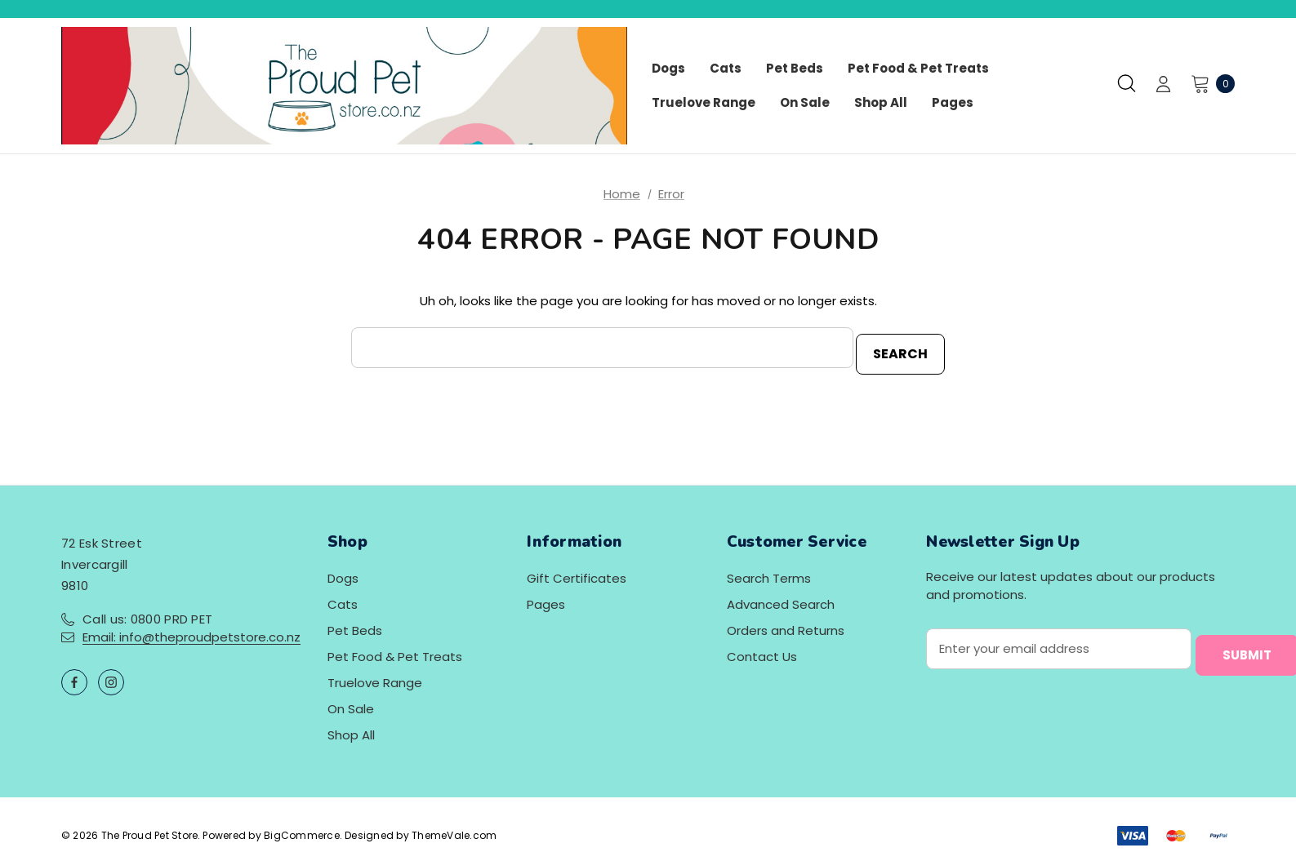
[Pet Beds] (794, 68)
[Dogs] (668, 68)
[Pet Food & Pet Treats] (918, 68)
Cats (342, 597)
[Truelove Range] (703, 103)
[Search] (1126, 83)
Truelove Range (374, 676)
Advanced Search (781, 597)
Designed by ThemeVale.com (421, 829)
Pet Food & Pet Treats (394, 650)
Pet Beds (354, 623)
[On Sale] (805, 103)
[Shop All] (881, 103)
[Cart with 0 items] (1208, 83)
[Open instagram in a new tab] (111, 676)
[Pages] (953, 103)
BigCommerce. (304, 829)
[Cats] (725, 68)
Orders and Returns (785, 623)
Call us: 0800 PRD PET (147, 612)
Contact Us (762, 650)
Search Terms (769, 571)
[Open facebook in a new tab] (74, 676)
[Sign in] (1163, 86)
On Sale (350, 702)
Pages (546, 597)
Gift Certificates (576, 571)
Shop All (351, 728)
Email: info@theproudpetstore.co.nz (191, 630)
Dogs (343, 571)
